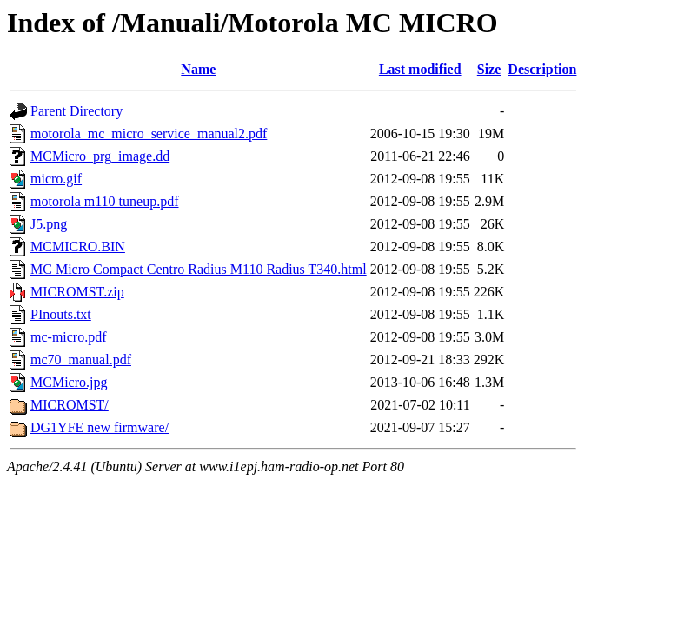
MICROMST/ (69, 404)
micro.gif (56, 178)
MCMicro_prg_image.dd (99, 156)
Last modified (420, 69)
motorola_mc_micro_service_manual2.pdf (148, 133)
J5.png (48, 223)
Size (489, 69)
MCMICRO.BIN (77, 246)
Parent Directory (76, 110)
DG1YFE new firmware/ (99, 427)
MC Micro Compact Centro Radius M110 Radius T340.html (198, 269)
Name (198, 69)
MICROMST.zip (77, 291)
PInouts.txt (60, 314)
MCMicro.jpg (68, 382)
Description (542, 69)
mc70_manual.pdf (80, 359)
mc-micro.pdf (68, 337)
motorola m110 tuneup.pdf (104, 201)
